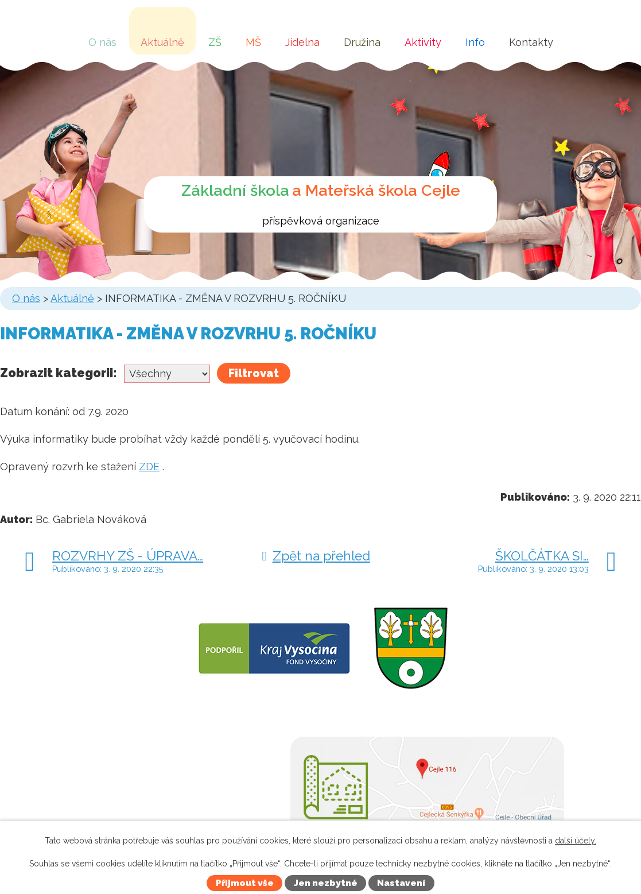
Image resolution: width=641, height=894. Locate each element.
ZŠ (215, 42)
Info (475, 42)
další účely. (575, 840)
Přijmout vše (245, 883)
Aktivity (423, 42)
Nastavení (401, 883)
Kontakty (531, 42)
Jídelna (302, 42)
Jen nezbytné (326, 883)
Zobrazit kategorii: (58, 373)
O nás (102, 42)
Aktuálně (162, 42)
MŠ (253, 42)
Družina (362, 42)
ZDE (149, 466)
